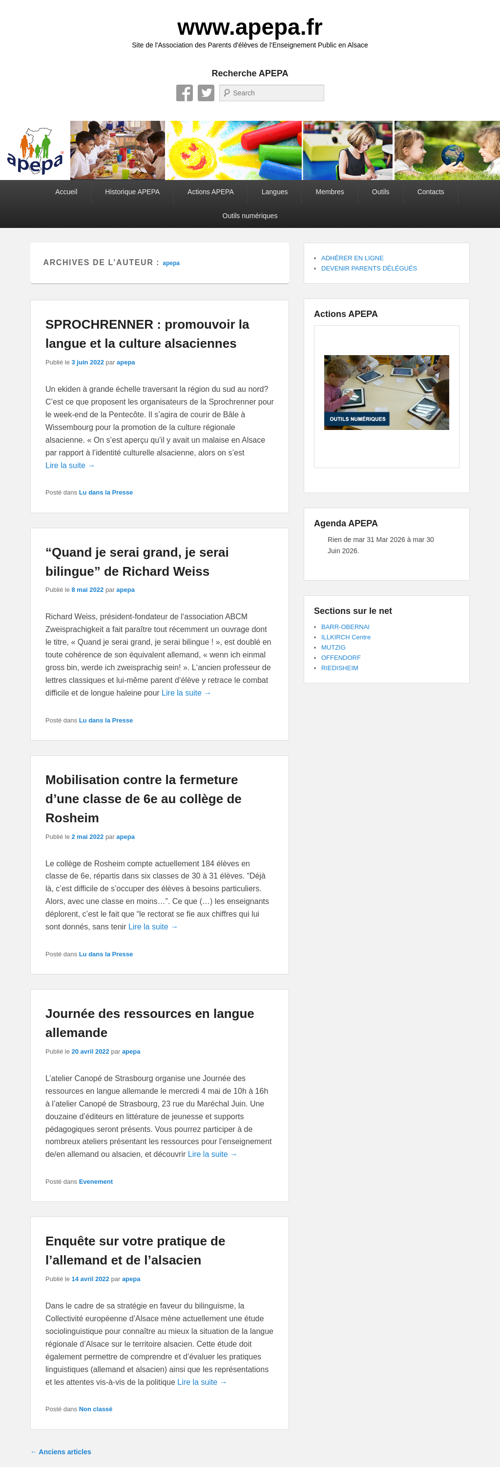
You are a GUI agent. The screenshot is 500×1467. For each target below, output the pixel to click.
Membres (329, 192)
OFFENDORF (341, 657)
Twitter (206, 93)
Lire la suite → (70, 465)
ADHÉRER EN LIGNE (352, 258)
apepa (171, 263)
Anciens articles (60, 1452)
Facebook (184, 93)
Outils (381, 192)
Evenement (96, 1181)
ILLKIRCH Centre (346, 637)
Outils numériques (250, 216)
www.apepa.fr (249, 27)
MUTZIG (333, 647)
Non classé (96, 1409)
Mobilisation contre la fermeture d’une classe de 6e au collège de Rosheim (143, 798)
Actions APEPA (211, 192)
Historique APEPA (132, 192)
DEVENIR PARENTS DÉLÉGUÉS (369, 268)
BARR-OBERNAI (345, 627)
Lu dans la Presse (106, 492)
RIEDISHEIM (339, 668)
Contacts (430, 192)
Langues (275, 192)
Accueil (66, 192)
